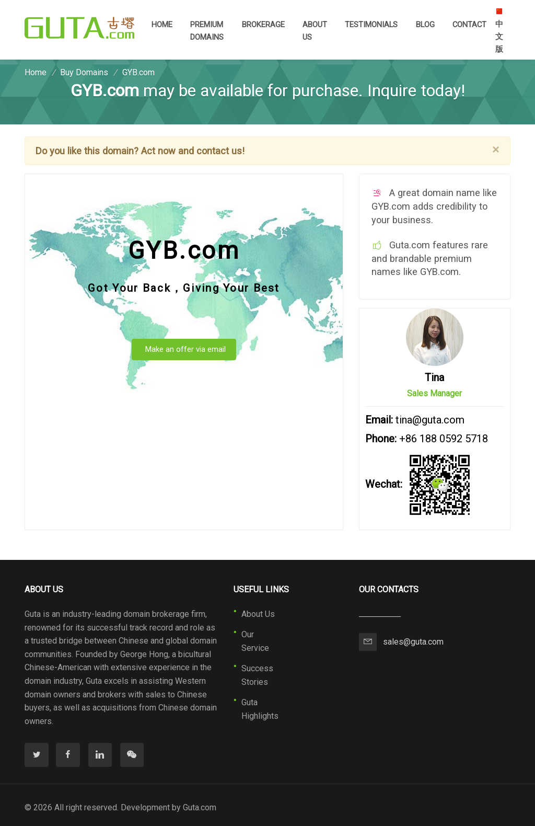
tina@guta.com (430, 420)
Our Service (255, 641)
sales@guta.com (413, 642)
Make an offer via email (185, 349)
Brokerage (263, 24)
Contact (469, 24)
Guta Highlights (259, 709)
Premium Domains (207, 31)
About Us (315, 31)
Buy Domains (84, 72)
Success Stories (257, 675)
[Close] (496, 149)
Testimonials (371, 24)
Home (162, 23)
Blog (425, 24)
